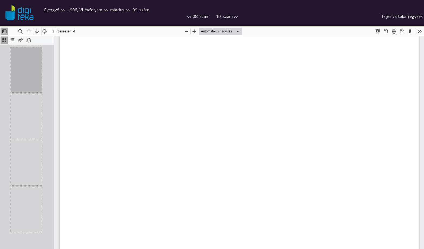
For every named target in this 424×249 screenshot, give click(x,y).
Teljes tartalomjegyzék (402, 16)
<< (198, 16)
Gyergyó (51, 9)
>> (227, 16)
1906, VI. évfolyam (84, 9)
